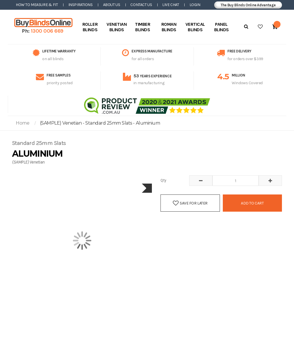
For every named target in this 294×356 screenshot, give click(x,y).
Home (22, 123)
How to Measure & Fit (37, 4)
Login (194, 4)
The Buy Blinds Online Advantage (248, 5)
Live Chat (170, 4)
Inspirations (80, 4)
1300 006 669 (47, 31)
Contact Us (141, 4)
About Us (111, 4)
